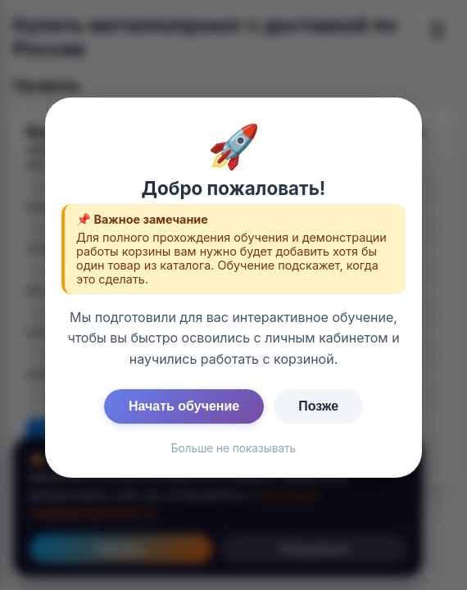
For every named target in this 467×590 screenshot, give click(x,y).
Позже (318, 406)
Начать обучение (184, 406)
